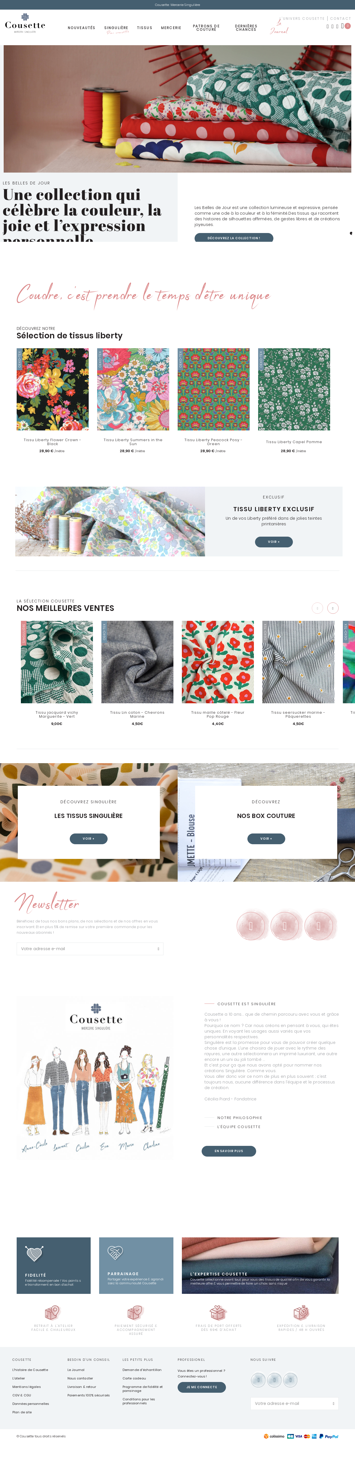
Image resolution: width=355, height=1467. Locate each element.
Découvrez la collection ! (237, 240)
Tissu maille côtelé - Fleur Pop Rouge (218, 717)
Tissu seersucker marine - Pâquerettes (298, 717)
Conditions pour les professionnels (139, 1424)
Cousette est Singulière (248, 1027)
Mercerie (171, 30)
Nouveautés (82, 30)
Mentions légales (26, 1410)
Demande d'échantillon (142, 1393)
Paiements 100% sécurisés (88, 1418)
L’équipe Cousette (240, 1151)
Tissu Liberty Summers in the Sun (133, 444)
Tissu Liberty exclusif (274, 510)
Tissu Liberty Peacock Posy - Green (213, 444)
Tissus (145, 30)
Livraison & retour (81, 1410)
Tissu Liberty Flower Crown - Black (52, 444)
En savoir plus (230, 1175)
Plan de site (22, 1435)
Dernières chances (246, 30)
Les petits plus (138, 1383)
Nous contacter (80, 1401)
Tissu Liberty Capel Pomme (294, 444)
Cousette (22, 1383)
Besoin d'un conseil (88, 1383)
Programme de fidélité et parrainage (143, 1412)
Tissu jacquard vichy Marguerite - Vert (56, 717)
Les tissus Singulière (89, 818)
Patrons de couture (206, 30)
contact (340, 20)
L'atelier (18, 1401)
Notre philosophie (241, 1141)
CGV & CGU (21, 1418)
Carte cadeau (134, 1401)
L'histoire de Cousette (30, 1393)
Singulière (116, 32)
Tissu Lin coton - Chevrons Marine (137, 717)
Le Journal (279, 30)
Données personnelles (30, 1427)
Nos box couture (266, 818)
